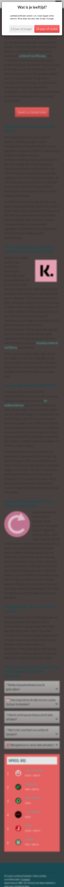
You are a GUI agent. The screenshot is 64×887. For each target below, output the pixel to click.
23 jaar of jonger (21, 29)
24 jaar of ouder (47, 29)
